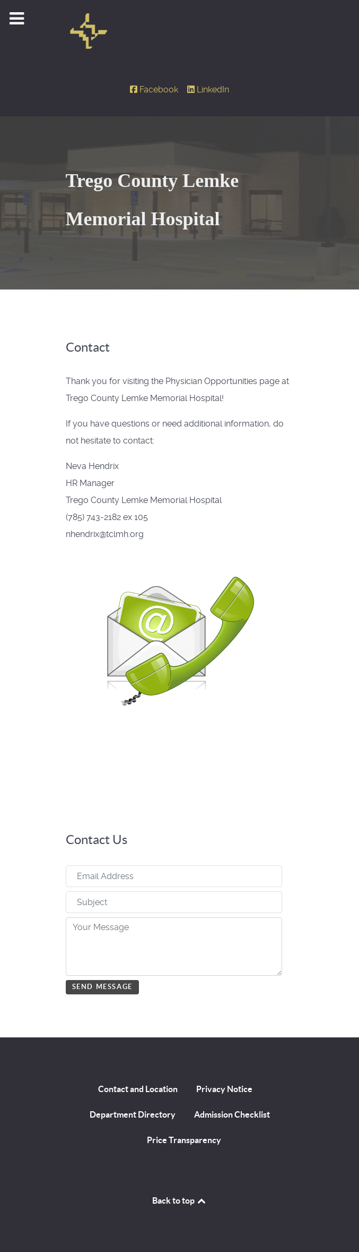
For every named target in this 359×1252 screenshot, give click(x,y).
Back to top (179, 1200)
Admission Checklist (232, 1114)
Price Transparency (184, 1140)
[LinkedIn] (208, 89)
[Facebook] (155, 89)
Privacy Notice (224, 1089)
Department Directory (133, 1114)
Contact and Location (138, 1089)
